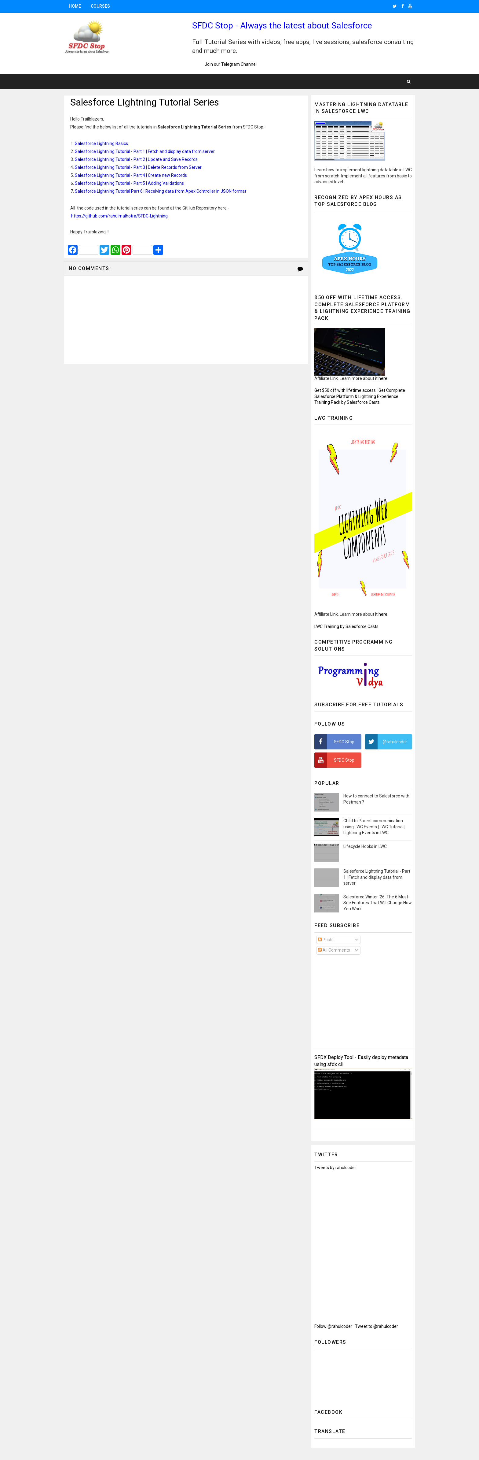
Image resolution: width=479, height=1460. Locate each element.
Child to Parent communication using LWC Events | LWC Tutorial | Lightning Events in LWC (374, 826)
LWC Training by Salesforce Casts (346, 626)
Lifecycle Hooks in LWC (365, 846)
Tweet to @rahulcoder (376, 1326)
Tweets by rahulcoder (335, 1167)
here (382, 378)
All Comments (334, 950)
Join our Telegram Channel (229, 64)
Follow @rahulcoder (333, 1326)
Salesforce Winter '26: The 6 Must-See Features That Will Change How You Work (377, 902)
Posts (326, 939)
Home (75, 6)
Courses (100, 6)
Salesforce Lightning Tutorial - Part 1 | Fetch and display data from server (376, 877)
